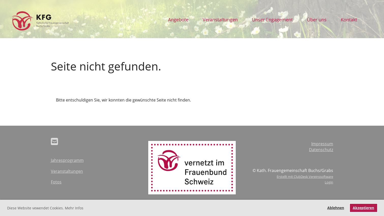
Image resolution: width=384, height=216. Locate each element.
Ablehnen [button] (335, 207)
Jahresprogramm (67, 160)
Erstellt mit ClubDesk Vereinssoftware (305, 176)
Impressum (322, 144)
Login (329, 182)
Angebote (178, 20)
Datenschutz (321, 149)
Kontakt (349, 20)
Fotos (56, 182)
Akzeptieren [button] (363, 207)
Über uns (317, 20)
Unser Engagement (272, 20)
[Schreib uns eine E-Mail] (54, 141)
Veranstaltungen (220, 20)
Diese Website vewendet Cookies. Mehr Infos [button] (45, 208)
